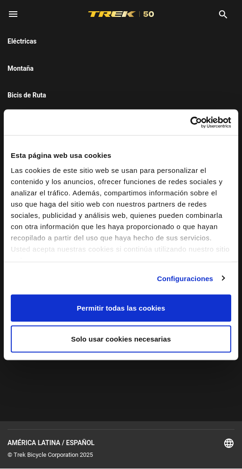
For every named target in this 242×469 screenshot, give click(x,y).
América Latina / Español (121, 443)
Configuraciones (185, 278)
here (63, 85)
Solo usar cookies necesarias (121, 338)
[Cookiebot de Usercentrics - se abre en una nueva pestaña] (190, 122)
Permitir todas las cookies (121, 308)
